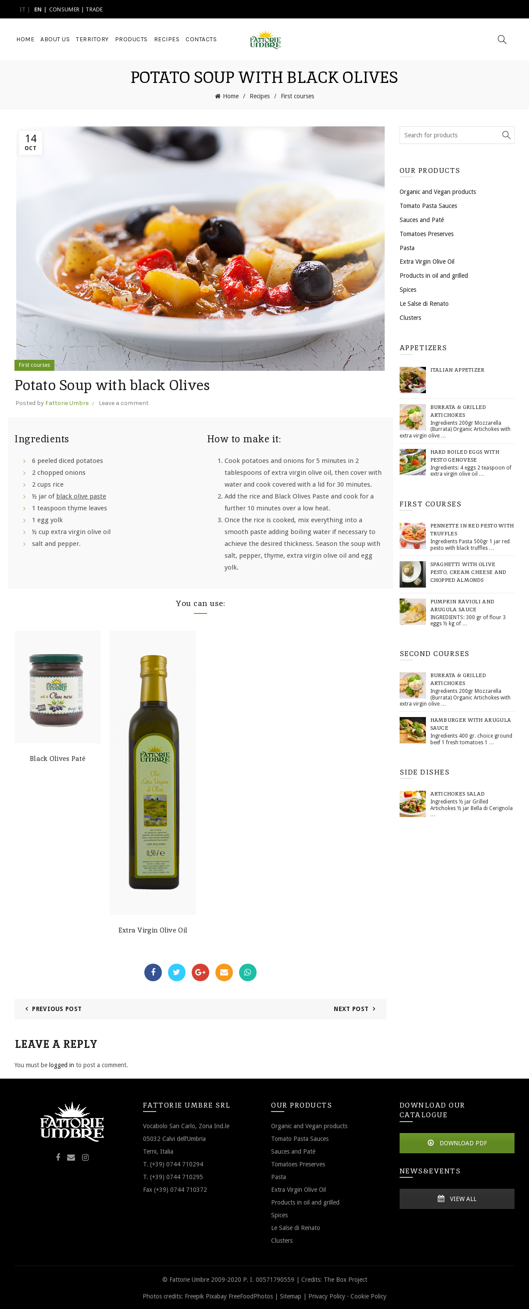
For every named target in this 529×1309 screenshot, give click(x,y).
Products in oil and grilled (434, 274)
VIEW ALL (456, 1197)
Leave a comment (124, 402)
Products (131, 39)
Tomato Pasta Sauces (428, 204)
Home (25, 39)
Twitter (177, 971)
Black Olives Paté (58, 758)
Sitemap (290, 1294)
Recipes (167, 39)
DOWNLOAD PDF (457, 1141)
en (38, 9)
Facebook (153, 971)
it (23, 9)
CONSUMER (64, 9)
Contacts (201, 39)
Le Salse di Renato (424, 302)
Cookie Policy (368, 1294)
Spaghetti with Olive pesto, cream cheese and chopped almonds (468, 571)
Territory (92, 39)
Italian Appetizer (457, 369)
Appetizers (423, 346)
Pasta (407, 246)
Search (506, 134)
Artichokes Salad (457, 792)
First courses (297, 95)
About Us (55, 39)
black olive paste (81, 495)
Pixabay (216, 1294)
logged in (61, 1064)
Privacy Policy (326, 1294)
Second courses (435, 652)
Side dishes (425, 771)
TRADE (94, 9)
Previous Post (57, 1007)
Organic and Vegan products (438, 190)
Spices (408, 288)
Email (224, 971)
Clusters (410, 316)
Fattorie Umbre (67, 402)
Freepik (194, 1294)
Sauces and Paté (422, 218)
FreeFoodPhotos (251, 1294)
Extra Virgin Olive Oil (153, 929)
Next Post (351, 1007)
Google (200, 971)
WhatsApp (248, 971)
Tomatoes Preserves (427, 233)
